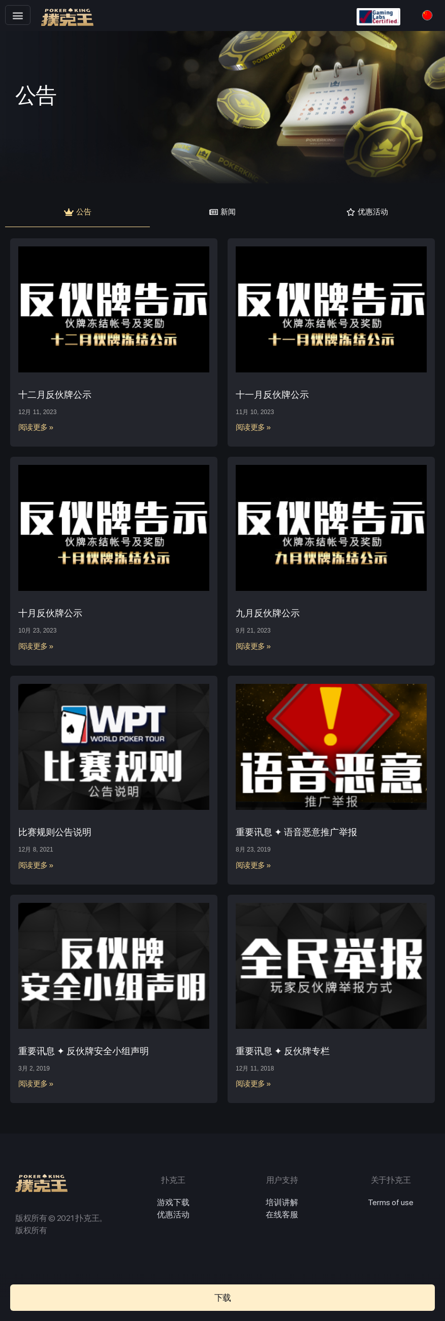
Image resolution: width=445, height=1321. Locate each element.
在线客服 (282, 1217)
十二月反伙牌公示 (54, 397)
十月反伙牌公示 (50, 616)
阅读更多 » (36, 430)
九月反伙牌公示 (268, 616)
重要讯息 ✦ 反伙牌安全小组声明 (83, 1053)
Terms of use (391, 1205)
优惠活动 (173, 1217)
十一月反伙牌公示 (272, 397)
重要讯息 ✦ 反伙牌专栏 (283, 1053)
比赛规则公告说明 (54, 834)
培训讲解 (282, 1205)
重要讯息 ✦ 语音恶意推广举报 (296, 834)
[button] (18, 15)
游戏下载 (173, 1205)
